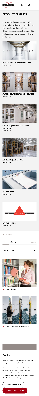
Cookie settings (13, 385)
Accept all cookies (15, 391)
